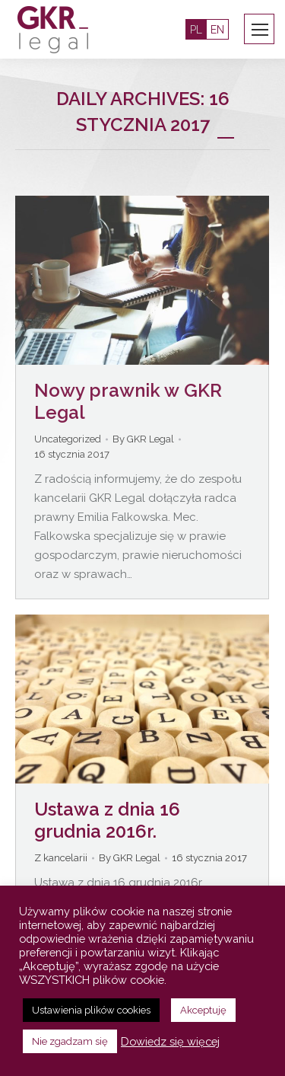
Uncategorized (67, 439)
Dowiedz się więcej (170, 1041)
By (143, 439)
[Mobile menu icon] (260, 30)
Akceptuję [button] (203, 1010)
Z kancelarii (60, 858)
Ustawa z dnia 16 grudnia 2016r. (107, 820)
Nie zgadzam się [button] (70, 1041)
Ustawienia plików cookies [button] (91, 1010)
